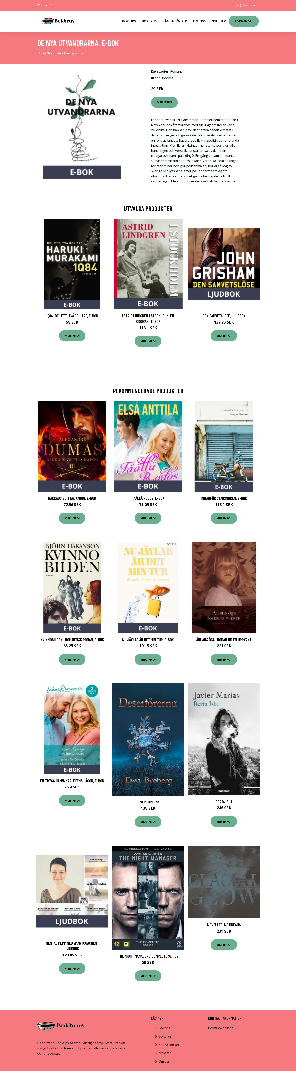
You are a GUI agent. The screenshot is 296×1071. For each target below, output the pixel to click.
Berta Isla (224, 801)
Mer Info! (164, 102)
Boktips (129, 21)
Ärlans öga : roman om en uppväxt (223, 639)
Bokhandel (244, 21)
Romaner (177, 71)
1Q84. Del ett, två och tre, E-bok (72, 315)
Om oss (164, 1061)
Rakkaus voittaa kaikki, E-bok (72, 498)
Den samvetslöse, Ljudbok (224, 315)
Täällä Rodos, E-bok (148, 498)
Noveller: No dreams (224, 924)
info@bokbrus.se (245, 5)
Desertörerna (148, 801)
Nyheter (219, 21)
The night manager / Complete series (148, 955)
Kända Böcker (175, 21)
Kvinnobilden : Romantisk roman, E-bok (72, 639)
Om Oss (199, 21)
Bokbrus (149, 21)
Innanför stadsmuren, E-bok (224, 498)
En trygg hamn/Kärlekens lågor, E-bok (72, 780)
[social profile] (52, 5)
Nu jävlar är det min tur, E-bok (148, 639)
